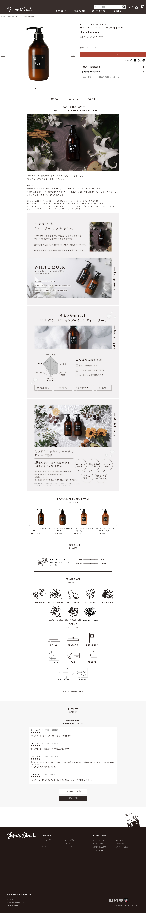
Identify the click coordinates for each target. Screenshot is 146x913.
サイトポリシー (98, 850)
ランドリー (45, 846)
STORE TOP (4, 16)
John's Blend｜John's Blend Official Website (19, 9)
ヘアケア (67, 843)
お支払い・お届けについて (91, 67)
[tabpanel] (38, 54)
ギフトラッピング (98, 840)
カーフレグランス (70, 840)
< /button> (124, 7)
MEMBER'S (117, 11)
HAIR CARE (12, 16)
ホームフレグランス (48, 840)
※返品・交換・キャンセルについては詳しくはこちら (100, 77)
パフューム (68, 846)
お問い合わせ (120, 844)
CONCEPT (61, 11)
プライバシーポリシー (123, 847)
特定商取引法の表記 (99, 847)
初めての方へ (120, 840)
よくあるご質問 (98, 844)
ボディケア (45, 843)
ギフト (44, 849)
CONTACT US (98, 11)
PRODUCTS (79, 11)
